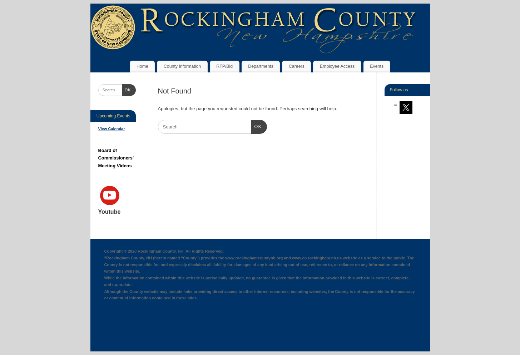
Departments (260, 66)
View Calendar (111, 129)
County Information (182, 66)
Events (376, 66)
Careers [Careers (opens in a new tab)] (296, 66)
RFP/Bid (224, 66)
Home (142, 66)
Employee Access (337, 66)
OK (256, 125)
